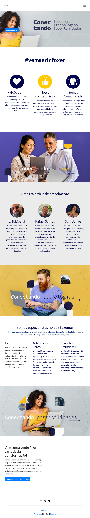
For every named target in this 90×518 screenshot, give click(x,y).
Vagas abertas (11, 30)
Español (53, 514)
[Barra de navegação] (85, 5)
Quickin (46, 510)
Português (38, 514)
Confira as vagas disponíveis (17, 479)
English (46, 514)
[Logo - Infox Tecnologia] (6, 5)
